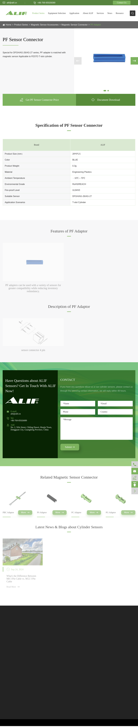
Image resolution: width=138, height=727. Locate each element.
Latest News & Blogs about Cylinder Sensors (69, 529)
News (109, 13)
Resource (120, 13)
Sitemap (115, 722)
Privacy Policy (130, 722)
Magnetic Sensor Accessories (45, 25)
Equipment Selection (57, 13)
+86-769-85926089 (44, 2)
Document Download (105, 99)
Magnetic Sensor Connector (74, 25)
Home (8, 25)
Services (100, 13)
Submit (70, 447)
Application (74, 13)
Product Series (38, 13)
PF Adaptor (95, 25)
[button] (105, 90)
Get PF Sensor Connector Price (39, 99)
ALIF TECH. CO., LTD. (22, 722)
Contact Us (121, 2)
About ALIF (88, 13)
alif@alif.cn (10, 2)
